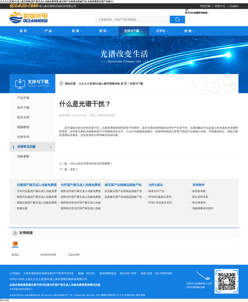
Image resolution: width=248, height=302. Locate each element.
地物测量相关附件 (203, 208)
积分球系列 (199, 202)
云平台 (163, 31)
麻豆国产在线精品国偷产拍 (123, 184)
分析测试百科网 (48, 254)
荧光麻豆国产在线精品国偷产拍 (123, 191)
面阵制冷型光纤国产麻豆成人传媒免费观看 (81, 209)
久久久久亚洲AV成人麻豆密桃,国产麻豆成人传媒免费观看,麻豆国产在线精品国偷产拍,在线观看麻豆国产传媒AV (56, 1)
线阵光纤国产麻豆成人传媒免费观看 (81, 192)
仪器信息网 (74, 254)
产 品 (50, 31)
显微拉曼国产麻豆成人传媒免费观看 (37, 203)
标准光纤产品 (156, 191)
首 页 (23, 31)
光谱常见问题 (26, 146)
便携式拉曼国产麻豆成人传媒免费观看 (37, 197)
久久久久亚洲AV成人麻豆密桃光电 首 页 (103, 83)
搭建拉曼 (22, 208)
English (234, 6)
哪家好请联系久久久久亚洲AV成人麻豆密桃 (123, 295)
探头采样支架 (200, 196)
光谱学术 (23, 136)
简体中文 (220, 6)
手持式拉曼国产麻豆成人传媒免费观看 (37, 192)
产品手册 (23, 97)
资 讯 (105, 31)
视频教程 (23, 127)
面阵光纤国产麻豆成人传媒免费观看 (81, 197)
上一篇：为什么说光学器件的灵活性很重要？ (86, 163)
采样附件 (198, 184)
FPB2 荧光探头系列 (160, 202)
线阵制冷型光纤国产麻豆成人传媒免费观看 (81, 203)
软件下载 (23, 107)
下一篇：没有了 (68, 169)
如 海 (190, 31)
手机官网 (205, 6)
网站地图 (4, 300)
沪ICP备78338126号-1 (21, 289)
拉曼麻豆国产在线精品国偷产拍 (123, 196)
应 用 (77, 31)
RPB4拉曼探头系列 (160, 196)
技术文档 (23, 117)
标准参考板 (199, 191)
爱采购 (15, 254)
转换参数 (23, 156)
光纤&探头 (156, 184)
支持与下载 (134, 31)
